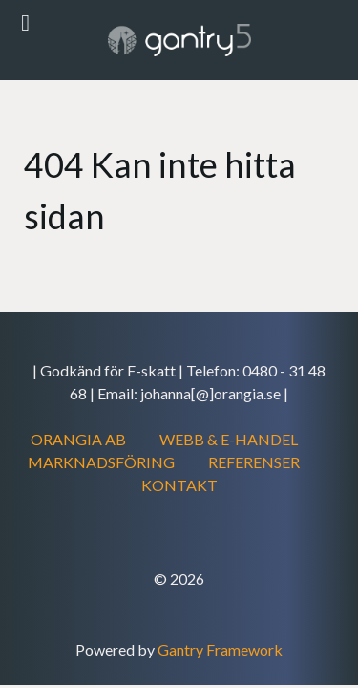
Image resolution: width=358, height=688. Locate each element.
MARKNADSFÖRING (101, 462)
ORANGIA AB (78, 439)
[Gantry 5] (179, 40)
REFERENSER (254, 462)
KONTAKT (179, 485)
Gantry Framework (220, 649)
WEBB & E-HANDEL (228, 439)
